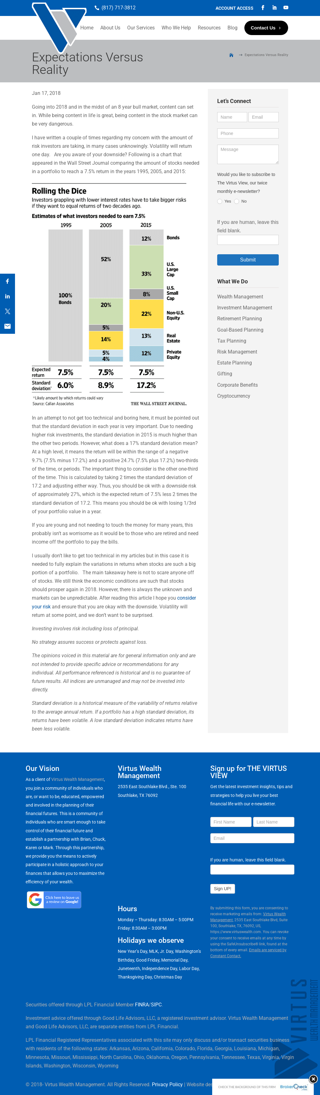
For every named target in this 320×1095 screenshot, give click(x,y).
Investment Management (244, 308)
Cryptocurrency (233, 396)
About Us (110, 28)
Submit (248, 259)
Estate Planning (234, 363)
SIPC (156, 1005)
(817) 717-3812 (119, 8)
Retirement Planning (239, 319)
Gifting (224, 374)
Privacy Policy (167, 1084)
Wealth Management (240, 297)
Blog (233, 28)
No (240, 201)
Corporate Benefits (237, 385)
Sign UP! (222, 888)
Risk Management (237, 352)
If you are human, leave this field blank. (248, 859)
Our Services (141, 28)
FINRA (142, 1005)
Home (86, 28)
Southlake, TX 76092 (138, 795)
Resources (209, 28)
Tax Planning (231, 341)
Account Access (234, 8)
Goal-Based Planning (240, 330)
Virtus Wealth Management (77, 779)
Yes (224, 201)
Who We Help (176, 28)
